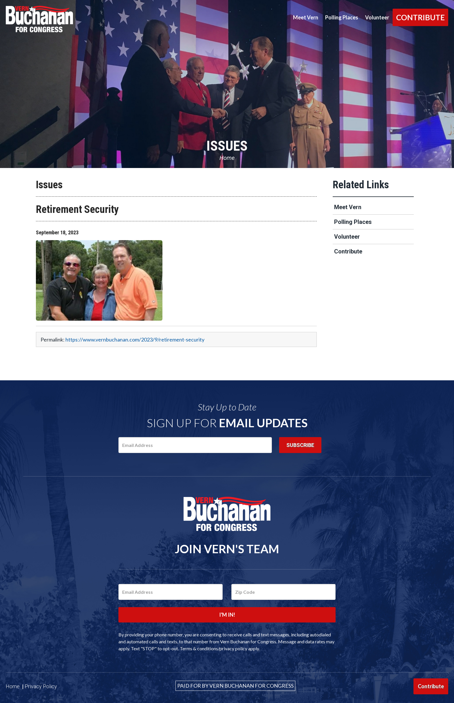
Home (227, 157)
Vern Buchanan (56, 19)
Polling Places (341, 17)
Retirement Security (77, 209)
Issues (227, 146)
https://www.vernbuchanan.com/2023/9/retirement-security (134, 339)
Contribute (420, 17)
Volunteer (377, 17)
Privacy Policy (41, 686)
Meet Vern (305, 17)
